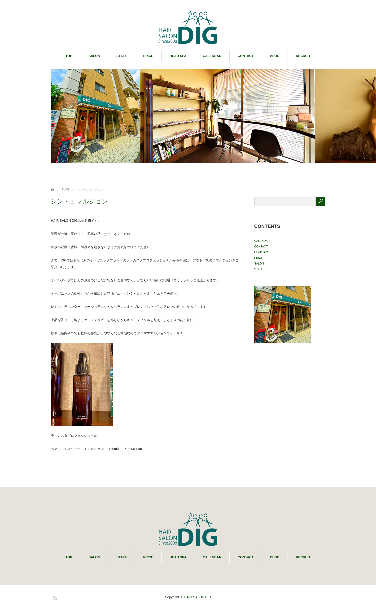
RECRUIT (303, 56)
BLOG (275, 56)
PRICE (148, 56)
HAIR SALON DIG (197, 597)
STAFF (121, 56)
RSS (54, 597)
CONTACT (246, 56)
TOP (69, 56)
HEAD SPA (178, 56)
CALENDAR (212, 56)
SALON (94, 56)
